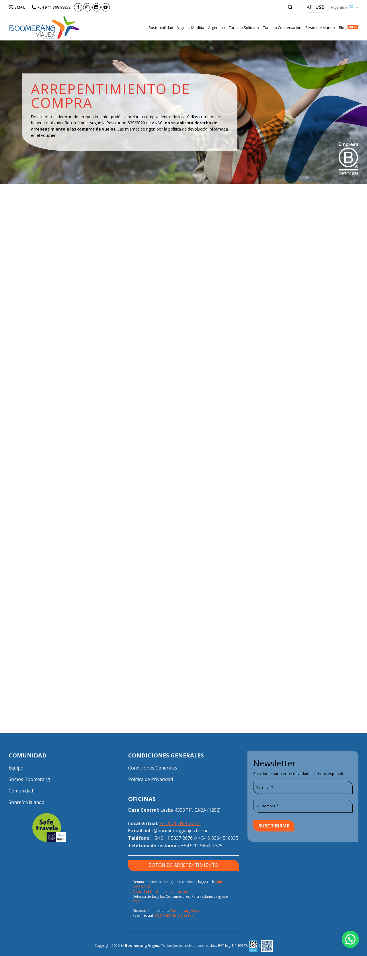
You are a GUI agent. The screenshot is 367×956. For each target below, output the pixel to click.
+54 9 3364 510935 (218, 838)
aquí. (219, 881)
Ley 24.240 (141, 886)
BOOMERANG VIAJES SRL (174, 915)
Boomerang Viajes (185, 910)
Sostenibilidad (161, 27)
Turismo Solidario (244, 27)
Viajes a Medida (190, 27)
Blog (342, 27)
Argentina (344, 7)
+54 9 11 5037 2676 (172, 838)
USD (320, 7)
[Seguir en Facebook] (78, 7)
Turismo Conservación (282, 27)
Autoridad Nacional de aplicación (159, 891)
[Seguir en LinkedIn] (96, 7)
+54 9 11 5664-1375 (201, 845)
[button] (290, 7)
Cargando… (183, 455)
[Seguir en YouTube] (105, 7)
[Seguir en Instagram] (87, 7)
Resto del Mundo (320, 27)
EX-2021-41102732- (180, 823)
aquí (136, 901)
